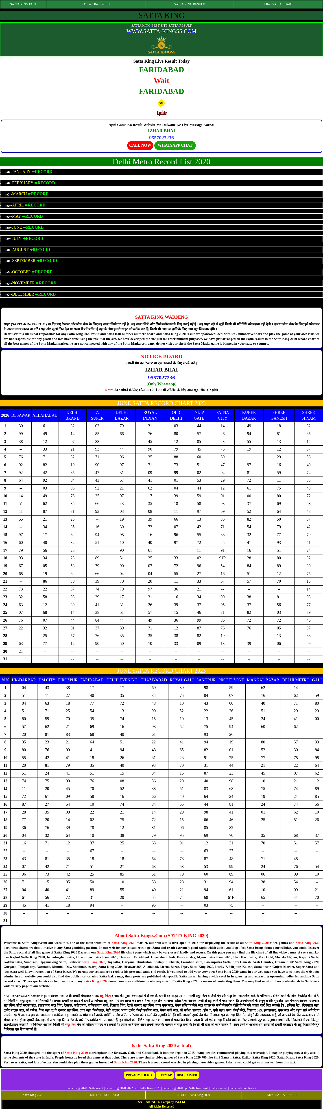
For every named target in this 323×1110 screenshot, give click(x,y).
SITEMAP (165, 1075)
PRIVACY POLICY (139, 1075)
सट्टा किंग (105, 996)
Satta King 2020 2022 (119, 1088)
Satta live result (199, 1088)
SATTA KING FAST (23, 4)
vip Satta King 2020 (147, 1088)
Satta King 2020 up (175, 1088)
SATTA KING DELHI (96, 4)
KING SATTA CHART (278, 4)
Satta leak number (241, 1088)
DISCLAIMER (187, 1075)
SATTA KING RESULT (189, 4)
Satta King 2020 (123, 943)
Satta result (96, 1088)
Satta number (219, 1088)
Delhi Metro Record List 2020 (161, 161)
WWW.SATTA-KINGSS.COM (161, 31)
